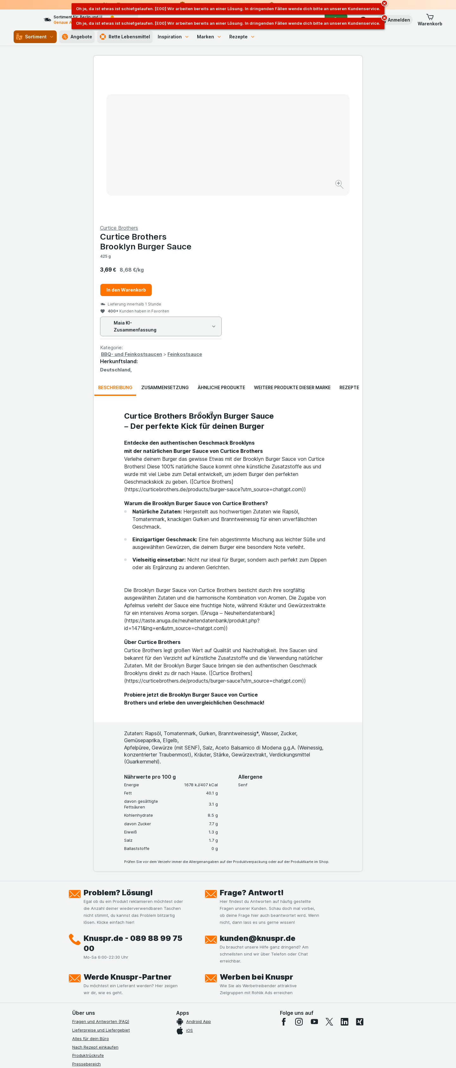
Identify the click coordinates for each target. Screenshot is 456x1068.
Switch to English (240, 1029)
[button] (395, 20)
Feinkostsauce (319, 202)
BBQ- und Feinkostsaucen (265, 202)
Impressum (82, 953)
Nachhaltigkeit (86, 970)
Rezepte (242, 36)
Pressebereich (86, 911)
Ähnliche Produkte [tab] (221, 235)
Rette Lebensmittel (125, 37)
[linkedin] (344, 869)
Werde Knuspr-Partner (128, 824)
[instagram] (299, 869)
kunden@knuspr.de (257, 785)
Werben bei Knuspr (256, 824)
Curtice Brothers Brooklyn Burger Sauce (280, 89)
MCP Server (84, 987)
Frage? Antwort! (252, 740)
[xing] (360, 869)
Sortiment (35, 37)
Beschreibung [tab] (115, 235)
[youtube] (314, 869)
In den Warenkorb (260, 137)
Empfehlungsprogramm (95, 979)
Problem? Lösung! (118, 740)
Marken (209, 36)
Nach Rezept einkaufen (95, 894)
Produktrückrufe (88, 902)
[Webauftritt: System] (196, 1055)
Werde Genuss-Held (92, 962)
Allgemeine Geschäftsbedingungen (107, 945)
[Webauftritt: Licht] (224, 1055)
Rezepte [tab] (349, 235)
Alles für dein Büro (90, 886)
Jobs (77, 928)
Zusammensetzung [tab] (165, 235)
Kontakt (79, 920)
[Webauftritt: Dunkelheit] (256, 1055)
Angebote (77, 37)
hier (178, 1013)
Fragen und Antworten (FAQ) (100, 869)
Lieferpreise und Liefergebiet (101, 877)
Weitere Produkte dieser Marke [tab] (292, 235)
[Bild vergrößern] (205, 165)
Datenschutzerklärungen (96, 936)
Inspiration (173, 36)
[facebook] (284, 869)
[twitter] (329, 869)
